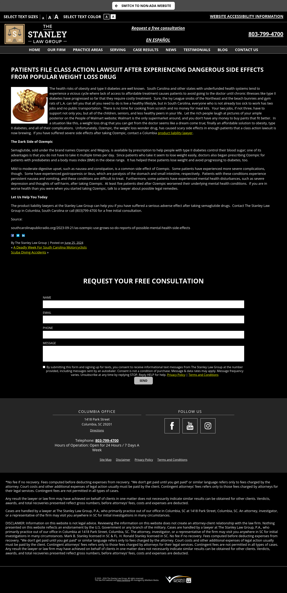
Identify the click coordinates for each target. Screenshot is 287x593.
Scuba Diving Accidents (28, 252)
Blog (223, 49)
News (171, 49)
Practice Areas (88, 49)
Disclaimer (123, 460)
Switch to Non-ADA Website (146, 5)
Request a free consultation (158, 28)
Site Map (105, 460)
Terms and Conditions (204, 375)
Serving (118, 49)
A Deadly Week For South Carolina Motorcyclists (50, 247)
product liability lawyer (175, 133)
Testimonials (197, 49)
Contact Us (246, 49)
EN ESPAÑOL (158, 40)
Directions (97, 430)
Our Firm (56, 49)
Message (49, 343)
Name (47, 298)
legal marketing (123, 580)
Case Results (145, 49)
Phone (48, 328)
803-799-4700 (265, 34)
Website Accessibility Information (246, 16)
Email (47, 313)
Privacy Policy (176, 375)
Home (34, 49)
